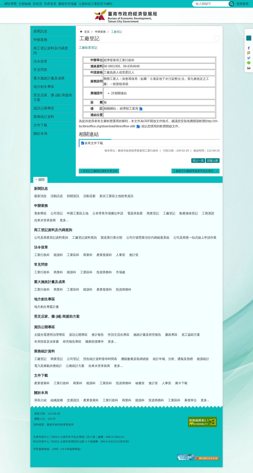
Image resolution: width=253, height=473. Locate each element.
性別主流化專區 (118, 334)
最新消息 (40, 196)
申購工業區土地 (77, 213)
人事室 (120, 254)
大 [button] (248, 43)
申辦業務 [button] (40, 40)
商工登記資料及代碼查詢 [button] (50, 50)
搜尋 (195, 2)
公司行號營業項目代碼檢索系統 (147, 237)
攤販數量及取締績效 (135, 359)
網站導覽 (10, 3)
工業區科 (73, 254)
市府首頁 (50, 3)
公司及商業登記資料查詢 (51, 237)
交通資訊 (73, 400)
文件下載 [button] (40, 125)
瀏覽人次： (41, 418)
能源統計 (203, 359)
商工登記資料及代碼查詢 (53, 230)
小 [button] (248, 33)
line (248, 63)
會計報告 (98, 334)
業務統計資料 (44, 351)
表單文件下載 (94, 143)
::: (1, 1)
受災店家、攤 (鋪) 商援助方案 (52, 97)
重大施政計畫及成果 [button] (49, 78)
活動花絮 (89, 196)
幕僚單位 (190, 400)
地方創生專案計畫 (46, 306)
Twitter (248, 58)
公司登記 (57, 213)
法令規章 (41, 247)
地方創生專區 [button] (43, 87)
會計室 (133, 254)
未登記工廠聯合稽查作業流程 (100, 170)
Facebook (248, 48)
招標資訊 (73, 196)
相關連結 (89, 134)
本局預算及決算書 (46, 341)
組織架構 (57, 400)
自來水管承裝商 (45, 220)
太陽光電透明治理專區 (49, 334)
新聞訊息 (41, 189)
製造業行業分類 (111, 237)
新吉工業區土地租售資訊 (116, 196)
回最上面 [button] (212, 160)
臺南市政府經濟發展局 (126, 15)
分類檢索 (25, 3)
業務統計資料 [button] (43, 117)
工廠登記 (116, 31)
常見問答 (41, 264)
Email (248, 68)
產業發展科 (104, 254)
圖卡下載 (181, 383)
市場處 (120, 272)
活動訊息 (57, 196)
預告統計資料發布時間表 (100, 359)
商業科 (87, 254)
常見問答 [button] (40, 70)
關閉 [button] (41, 179)
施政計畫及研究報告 (147, 334)
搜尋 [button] (231, 4)
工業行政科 (42, 254)
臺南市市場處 (67, 3)
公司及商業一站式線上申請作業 (194, 237)
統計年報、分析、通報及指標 (173, 359)
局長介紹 (40, 400)
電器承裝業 (135, 213)
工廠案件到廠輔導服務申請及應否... (194, 170)
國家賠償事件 (94, 341)
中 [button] (248, 38)
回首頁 (37, 3)
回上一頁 (198, 160)
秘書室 (140, 383)
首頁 (87, 31)
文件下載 (41, 375)
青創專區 (40, 213)
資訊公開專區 (44, 327)
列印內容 (217, 38)
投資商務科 (104, 272)
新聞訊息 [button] (40, 31)
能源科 (58, 254)
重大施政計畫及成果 (49, 282)
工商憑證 (208, 213)
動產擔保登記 (188, 213)
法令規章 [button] (40, 61)
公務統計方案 (75, 365)
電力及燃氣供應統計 (48, 365)
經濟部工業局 (129, 108)
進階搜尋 (242, 3)
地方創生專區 (44, 299)
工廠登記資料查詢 (84, 237)
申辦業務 (100, 31)
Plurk (248, 53)
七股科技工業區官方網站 (95, 3)
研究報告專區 (72, 341)
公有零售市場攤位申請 (107, 213)
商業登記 (153, 213)
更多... (64, 220)
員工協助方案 (190, 334)
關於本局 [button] (40, 134)
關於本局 (41, 393)
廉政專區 (171, 334)
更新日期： (41, 413)
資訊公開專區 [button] (43, 108)
